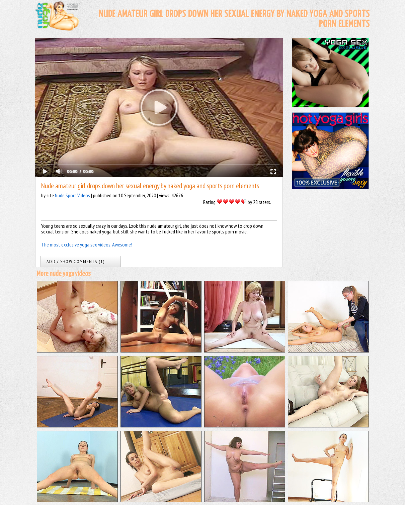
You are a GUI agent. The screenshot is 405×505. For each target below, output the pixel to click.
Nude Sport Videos (72, 195)
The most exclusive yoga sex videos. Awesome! (86, 244)
